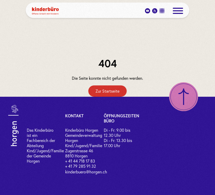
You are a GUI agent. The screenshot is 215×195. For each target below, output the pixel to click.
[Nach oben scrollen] (183, 96)
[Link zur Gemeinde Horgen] (13, 125)
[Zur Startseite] (107, 91)
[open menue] (178, 11)
